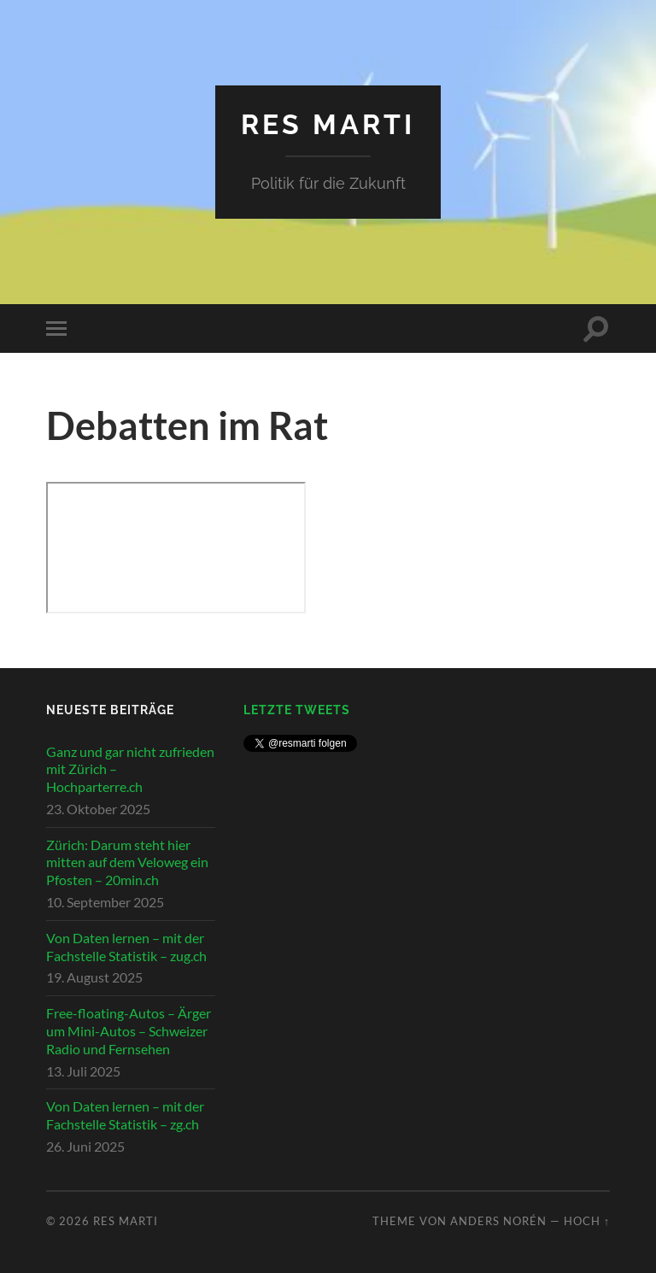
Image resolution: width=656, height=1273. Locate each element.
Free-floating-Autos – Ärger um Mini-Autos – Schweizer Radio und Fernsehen (128, 1031)
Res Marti (328, 124)
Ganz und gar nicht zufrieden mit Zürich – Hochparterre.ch (130, 769)
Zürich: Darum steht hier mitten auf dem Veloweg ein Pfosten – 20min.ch (127, 862)
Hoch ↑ (587, 1221)
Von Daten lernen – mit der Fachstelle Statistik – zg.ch (125, 1115)
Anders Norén (498, 1221)
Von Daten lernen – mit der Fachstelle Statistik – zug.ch (126, 947)
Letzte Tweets (296, 709)
